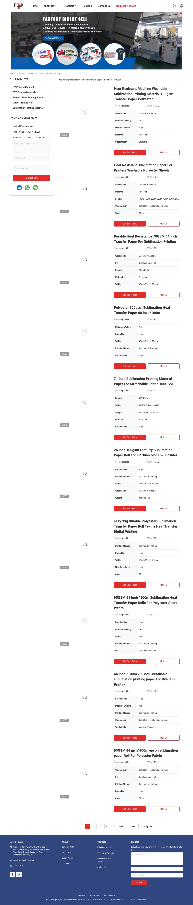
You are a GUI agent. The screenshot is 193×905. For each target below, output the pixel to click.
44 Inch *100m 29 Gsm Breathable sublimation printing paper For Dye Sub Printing (144, 679)
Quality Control (67, 858)
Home (12, 74)
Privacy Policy (109, 896)
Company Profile (68, 847)
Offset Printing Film (23, 102)
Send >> (139, 883)
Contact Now (31, 178)
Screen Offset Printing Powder (28, 97)
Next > (122, 826)
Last (133, 826)
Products (22, 74)
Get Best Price (130, 152)
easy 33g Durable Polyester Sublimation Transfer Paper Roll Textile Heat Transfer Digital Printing (146, 526)
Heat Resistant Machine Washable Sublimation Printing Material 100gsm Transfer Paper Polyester (143, 94)
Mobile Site (94, 896)
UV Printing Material (23, 87)
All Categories (101, 867)
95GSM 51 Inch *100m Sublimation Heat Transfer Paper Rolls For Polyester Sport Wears (145, 603)
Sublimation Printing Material (28, 108)
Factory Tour (66, 852)
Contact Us (66, 863)
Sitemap (81, 896)
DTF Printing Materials (24, 92)
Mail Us (163, 152)
